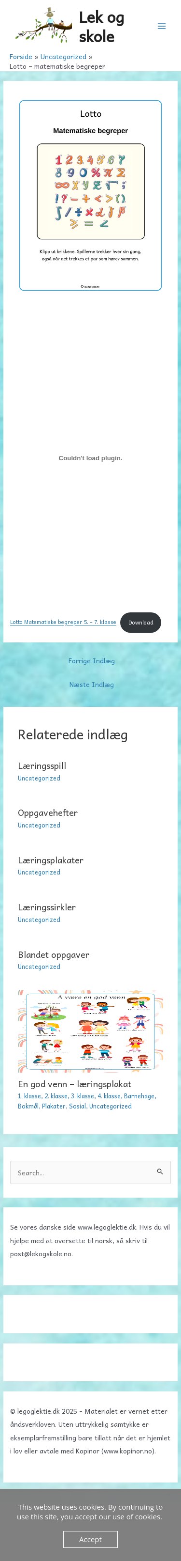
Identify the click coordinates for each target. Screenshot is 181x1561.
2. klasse (56, 1096)
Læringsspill (42, 765)
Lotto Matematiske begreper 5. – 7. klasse (63, 622)
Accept (90, 1539)
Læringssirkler (47, 907)
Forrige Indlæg (92, 660)
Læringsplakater (51, 860)
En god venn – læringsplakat (74, 1084)
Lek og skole (101, 25)
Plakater (54, 1106)
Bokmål (28, 1106)
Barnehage (139, 1096)
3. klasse (82, 1096)
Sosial (77, 1106)
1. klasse (29, 1096)
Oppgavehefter (48, 812)
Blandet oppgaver (53, 954)
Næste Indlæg (92, 684)
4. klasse (109, 1096)
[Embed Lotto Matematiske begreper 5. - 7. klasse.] (90, 458)
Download (140, 622)
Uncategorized (39, 778)
